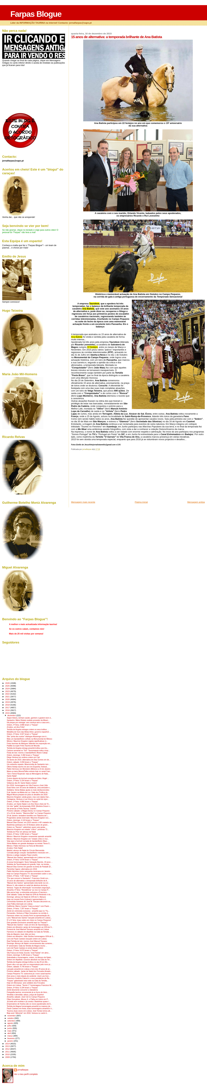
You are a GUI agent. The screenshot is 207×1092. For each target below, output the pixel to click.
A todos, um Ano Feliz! (16, 727)
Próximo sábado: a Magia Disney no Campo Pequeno (28, 811)
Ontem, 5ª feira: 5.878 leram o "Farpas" (22, 860)
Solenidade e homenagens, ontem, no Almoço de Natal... (29, 957)
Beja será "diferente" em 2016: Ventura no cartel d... (27, 1013)
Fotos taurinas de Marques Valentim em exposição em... (29, 743)
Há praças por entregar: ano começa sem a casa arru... (29, 722)
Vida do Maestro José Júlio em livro (21, 934)
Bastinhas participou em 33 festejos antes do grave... (28, 825)
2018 (7, 705)
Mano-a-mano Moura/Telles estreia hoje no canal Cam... (29, 771)
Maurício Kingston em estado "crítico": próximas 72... (28, 829)
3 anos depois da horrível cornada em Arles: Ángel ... (28, 778)
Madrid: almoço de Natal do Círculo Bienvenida (25, 850)
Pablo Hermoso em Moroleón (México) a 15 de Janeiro (28, 769)
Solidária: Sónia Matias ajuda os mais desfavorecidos (28, 790)
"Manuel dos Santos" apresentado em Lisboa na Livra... (29, 857)
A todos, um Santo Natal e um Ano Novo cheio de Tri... (28, 804)
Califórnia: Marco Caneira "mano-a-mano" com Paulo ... (29, 906)
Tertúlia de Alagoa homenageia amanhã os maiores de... (29, 1006)
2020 (7, 699)
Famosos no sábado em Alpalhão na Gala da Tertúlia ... (29, 932)
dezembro (11, 715)
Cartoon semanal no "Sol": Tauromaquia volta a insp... (28, 750)
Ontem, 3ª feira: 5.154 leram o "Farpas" (22, 781)
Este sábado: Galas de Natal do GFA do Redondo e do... (29, 895)
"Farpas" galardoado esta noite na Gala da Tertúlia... (27, 981)
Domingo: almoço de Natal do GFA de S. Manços (26, 897)
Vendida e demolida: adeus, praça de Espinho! (25, 995)
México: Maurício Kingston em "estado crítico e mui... (28, 839)
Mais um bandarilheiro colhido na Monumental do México (29, 739)
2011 (7, 1051)
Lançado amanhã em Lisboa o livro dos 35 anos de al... (29, 969)
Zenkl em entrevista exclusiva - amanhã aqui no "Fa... (28, 911)
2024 (7, 688)
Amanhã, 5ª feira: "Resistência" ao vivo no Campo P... (28, 890)
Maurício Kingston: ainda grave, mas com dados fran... (28, 797)
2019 (7, 702)
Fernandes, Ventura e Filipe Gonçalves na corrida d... (28, 913)
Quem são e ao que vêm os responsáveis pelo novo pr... (29, 964)
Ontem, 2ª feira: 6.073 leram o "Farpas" (22, 950)
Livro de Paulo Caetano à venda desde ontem (25, 948)
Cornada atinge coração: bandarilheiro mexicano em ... (29, 853)
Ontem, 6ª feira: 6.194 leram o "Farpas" (22, 988)
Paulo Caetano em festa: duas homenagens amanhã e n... (30, 1008)
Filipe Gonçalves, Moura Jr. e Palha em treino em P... (28, 999)
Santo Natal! (12, 776)
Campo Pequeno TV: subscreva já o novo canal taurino (29, 974)
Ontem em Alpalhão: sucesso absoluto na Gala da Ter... (29, 960)
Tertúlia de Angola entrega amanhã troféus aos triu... (27, 748)
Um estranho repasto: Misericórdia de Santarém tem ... (29, 764)
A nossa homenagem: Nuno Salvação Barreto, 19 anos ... (30, 862)
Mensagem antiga (196, 502)
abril (9, 1033)
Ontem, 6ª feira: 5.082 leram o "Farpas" (22, 834)
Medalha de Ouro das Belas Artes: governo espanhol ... (29, 732)
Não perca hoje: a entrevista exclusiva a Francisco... (27, 892)
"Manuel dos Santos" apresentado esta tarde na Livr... (28, 883)
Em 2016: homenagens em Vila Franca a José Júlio (27, 785)
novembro (11, 1016)
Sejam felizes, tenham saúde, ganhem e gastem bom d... (29, 718)
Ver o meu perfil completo (26, 1074)
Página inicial (141, 502)
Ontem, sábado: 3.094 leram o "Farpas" (22, 762)
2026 (7, 683)
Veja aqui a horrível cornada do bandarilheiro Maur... (27, 841)
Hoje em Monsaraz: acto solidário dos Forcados (26, 983)
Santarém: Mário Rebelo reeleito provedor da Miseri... (28, 720)
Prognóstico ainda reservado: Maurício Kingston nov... (28, 818)
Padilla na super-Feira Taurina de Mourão (23, 746)
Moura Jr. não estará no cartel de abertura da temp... (28, 885)
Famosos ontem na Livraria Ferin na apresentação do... (29, 916)
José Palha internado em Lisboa (20, 904)
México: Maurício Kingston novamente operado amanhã (29, 836)
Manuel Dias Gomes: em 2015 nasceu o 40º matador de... (30, 822)
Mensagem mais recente (83, 502)
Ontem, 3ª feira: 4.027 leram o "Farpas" (22, 734)
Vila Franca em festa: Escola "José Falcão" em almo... (28, 953)
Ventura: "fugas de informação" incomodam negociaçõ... (29, 888)
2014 (7, 1043)
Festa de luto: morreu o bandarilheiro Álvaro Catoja (27, 753)
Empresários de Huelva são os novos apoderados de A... (29, 1004)
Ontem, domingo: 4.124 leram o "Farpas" (23, 820)
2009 (7, 1057)
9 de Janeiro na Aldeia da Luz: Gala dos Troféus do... (28, 792)
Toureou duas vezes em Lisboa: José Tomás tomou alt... (29, 1011)
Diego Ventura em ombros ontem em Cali (23, 757)
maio (9, 1031)
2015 (7, 713)
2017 (7, 707)
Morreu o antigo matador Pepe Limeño (22, 855)
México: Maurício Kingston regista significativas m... (27, 741)
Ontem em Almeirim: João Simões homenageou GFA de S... (31, 936)
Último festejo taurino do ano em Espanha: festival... (27, 767)
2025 (7, 686)
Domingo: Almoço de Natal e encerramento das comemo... (30, 943)
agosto (10, 1023)
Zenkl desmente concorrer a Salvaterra (22, 990)
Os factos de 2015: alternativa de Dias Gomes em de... (29, 760)
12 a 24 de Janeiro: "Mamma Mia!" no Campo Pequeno (29, 813)
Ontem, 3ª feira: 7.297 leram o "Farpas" (22, 909)
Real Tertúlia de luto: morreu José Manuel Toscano (27, 941)
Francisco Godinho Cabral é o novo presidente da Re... (29, 978)
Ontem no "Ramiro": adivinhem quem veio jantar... (27, 827)
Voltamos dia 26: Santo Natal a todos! (22, 783)
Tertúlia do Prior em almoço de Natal (21, 832)
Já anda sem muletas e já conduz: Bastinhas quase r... (28, 1001)
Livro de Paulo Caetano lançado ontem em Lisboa (27, 939)
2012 (7, 1049)
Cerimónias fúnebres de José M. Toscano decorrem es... (29, 902)
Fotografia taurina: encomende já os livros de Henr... (27, 992)
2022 (7, 694)
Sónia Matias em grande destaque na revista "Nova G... (29, 843)
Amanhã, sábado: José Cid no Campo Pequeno (26, 997)
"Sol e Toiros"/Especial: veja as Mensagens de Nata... (28, 774)
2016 (7, 710)
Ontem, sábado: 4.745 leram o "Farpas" (22, 967)
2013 (7, 1046)
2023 (7, 691)
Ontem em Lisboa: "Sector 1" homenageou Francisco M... (30, 985)
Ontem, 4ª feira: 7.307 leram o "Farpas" (22, 876)
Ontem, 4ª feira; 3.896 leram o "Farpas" (22, 725)
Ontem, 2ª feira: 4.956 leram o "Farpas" (22, 802)
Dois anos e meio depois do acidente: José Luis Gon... (28, 976)
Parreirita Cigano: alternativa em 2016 (22, 869)
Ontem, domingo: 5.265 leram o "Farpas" (23, 955)
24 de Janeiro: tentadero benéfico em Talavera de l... (28, 816)
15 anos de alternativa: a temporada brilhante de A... (27, 881)
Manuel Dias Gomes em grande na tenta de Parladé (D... (29, 867)
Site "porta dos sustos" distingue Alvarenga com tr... (27, 736)
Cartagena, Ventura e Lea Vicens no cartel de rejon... (28, 799)
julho (9, 1026)
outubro (10, 1018)
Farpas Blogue (35, 14)
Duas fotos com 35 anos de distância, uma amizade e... (29, 788)
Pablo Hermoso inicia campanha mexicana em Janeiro (28, 871)
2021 (7, 696)
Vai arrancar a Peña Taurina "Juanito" (21, 809)
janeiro (10, 1041)
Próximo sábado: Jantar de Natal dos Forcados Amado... (29, 971)
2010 (7, 1054)
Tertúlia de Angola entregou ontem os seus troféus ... (28, 729)
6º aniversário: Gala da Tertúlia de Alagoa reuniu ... (27, 946)
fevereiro (11, 1038)
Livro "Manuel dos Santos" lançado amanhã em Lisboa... (29, 918)
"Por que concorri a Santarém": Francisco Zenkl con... (28, 878)
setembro (11, 1021)
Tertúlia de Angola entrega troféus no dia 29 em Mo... (28, 962)
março (10, 1036)
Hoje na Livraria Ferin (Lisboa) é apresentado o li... (27, 899)
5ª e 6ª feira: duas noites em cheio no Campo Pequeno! (29, 920)
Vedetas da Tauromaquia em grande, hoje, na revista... (28, 864)
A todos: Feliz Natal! (15, 848)
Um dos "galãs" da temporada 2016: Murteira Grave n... (29, 806)
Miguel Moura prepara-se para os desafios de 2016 (27, 795)
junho (9, 1028)
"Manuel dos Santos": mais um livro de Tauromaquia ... (28, 925)
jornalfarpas (22, 1070)
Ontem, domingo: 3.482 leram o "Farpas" (23, 755)
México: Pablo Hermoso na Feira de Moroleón (25, 846)
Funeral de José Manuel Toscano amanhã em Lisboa (28, 929)
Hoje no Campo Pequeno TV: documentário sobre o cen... (30, 874)
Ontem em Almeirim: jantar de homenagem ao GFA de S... (30, 927)
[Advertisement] (96, 476)
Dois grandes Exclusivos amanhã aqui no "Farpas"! (27, 923)
